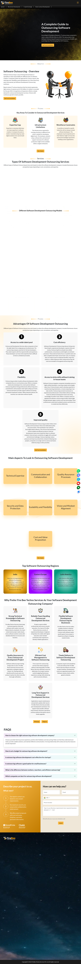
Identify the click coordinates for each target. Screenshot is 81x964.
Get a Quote (40, 151)
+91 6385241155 (12, 924)
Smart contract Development (46, 6)
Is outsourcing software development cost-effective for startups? (28, 757)
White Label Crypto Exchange (51, 858)
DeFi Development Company (51, 870)
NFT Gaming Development (50, 867)
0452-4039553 (11, 938)
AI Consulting (47, 900)
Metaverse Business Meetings (13, 894)
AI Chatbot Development (50, 882)
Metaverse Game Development (13, 882)
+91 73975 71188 (11, 915)
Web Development (10, 855)
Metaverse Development (50, 861)
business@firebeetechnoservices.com (17, 913)
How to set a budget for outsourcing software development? (26, 751)
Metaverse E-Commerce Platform (14, 888)
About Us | (57, 940)
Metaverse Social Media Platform (14, 885)
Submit (61, 823)
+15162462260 (37, 935)
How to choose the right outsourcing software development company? (29, 735)
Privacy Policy (70, 940)
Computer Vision (48, 897)
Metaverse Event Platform (12, 900)
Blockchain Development (18, 6)
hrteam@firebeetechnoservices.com (17, 921)
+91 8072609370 (12, 932)
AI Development (47, 879)
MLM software (9, 867)
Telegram (44, 721)
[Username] (51, 792)
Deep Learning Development (51, 891)
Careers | (63, 940)
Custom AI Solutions (49, 885)
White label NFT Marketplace (51, 864)
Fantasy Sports (9, 870)
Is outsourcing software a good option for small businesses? (25, 764)
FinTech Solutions (10, 848)
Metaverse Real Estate (11, 897)
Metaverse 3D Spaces (11, 891)
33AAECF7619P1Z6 (13, 944)
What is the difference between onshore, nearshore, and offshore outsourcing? (32, 770)
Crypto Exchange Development (51, 855)
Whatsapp (36, 721)
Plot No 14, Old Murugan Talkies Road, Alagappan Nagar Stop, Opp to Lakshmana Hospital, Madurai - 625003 (40, 919)
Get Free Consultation (47, 45)
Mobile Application (10, 858)
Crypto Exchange (32, 6)
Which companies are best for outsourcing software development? (28, 776)
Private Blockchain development (52, 848)
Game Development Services (13, 861)
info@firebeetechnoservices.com (16, 930)
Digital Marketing (10, 864)
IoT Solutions (9, 851)
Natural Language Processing (51, 894)
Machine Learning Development (52, 888)
